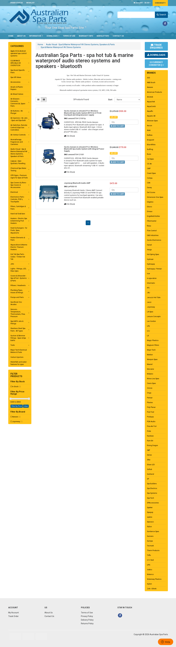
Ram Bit (150, 441)
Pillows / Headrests (18, 285)
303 (148, 78)
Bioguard (150, 140)
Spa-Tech (150, 498)
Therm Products (153, 550)
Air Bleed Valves (17, 94)
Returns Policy (87, 623)
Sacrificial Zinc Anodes (16, 303)
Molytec (150, 374)
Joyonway (17, 422)
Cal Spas (150, 159)
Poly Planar (151, 407)
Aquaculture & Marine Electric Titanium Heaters (19, 247)
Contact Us (118, 36)
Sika (148, 460)
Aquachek (151, 102)
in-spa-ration (152, 278)
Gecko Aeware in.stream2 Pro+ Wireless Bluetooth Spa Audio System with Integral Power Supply (84, 149)
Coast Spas (151, 173)
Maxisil (149, 364)
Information (36, 36)
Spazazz (150, 522)
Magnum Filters (153, 345)
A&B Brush (151, 82)
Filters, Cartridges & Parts (18, 207)
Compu (149, 178)
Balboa (149, 135)
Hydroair (150, 259)
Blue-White (151, 145)
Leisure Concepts (154, 316)
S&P (148, 450)
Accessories (15, 82)
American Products (154, 92)
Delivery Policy (87, 620)
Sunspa (150, 541)
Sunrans (150, 536)
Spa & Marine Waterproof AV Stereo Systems (61, 47)
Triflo (149, 555)
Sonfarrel (150, 474)
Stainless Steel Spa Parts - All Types (18, 329)
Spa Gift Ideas (16, 77)
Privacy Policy (87, 616)
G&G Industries (152, 235)
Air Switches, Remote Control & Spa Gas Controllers (19, 127)
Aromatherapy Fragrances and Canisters (17, 142)
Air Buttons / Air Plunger (17, 112)
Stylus (149, 527)
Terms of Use (69, 36)
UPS (148, 565)
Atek (149, 130)
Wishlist (30, 3)
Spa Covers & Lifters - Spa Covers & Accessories (19, 185)
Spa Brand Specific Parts (18, 71)
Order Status (16, 3)
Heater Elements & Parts (18, 239)
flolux (149, 226)
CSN (148, 183)
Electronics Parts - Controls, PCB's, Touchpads (18, 199)
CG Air (149, 164)
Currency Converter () (156, 63)
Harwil (149, 245)
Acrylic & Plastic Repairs (17, 88)
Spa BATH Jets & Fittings (17, 322)
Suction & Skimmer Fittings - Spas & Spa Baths (18, 338)
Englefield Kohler (153, 216)
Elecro (149, 207)
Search (161, 14)
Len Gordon (151, 321)
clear (26, 406)
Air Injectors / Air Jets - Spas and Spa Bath (19, 119)
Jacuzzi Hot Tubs (153, 297)
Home (10, 36)
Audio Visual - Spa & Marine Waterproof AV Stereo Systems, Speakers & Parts (19, 152)
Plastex (150, 403)
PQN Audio (151, 422)
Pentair (149, 398)
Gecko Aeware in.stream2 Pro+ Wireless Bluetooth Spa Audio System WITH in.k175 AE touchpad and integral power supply (82, 113)
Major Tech (151, 350)
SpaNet (149, 508)
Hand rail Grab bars (18, 214)
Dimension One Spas (155, 197)
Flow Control (152, 231)
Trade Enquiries (156, 46)
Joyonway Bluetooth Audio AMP (77, 183)
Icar (148, 274)
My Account (13, 612)
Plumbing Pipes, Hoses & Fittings (17, 291)
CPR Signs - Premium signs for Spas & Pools (19, 176)
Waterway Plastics (154, 579)
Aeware (16, 417)
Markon (150, 355)
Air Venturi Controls (18, 135)
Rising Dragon (152, 445)
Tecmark (150, 546)
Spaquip (150, 512)
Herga (149, 250)
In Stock (16, 387)
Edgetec (150, 202)
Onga (149, 393)
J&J (148, 293)
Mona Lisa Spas (153, 379)
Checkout (160, 3)
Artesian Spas (152, 121)
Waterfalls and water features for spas (19, 363)
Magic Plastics (152, 340)
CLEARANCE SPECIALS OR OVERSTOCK (16, 63)
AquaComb (151, 106)
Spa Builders (152, 484)
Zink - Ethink (151, 589)
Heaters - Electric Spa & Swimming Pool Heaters (19, 220)
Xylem (149, 584)
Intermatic (151, 283)
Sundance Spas (153, 531)
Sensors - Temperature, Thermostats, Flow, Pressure (18, 312)
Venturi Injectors (17, 357)
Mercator (150, 369)
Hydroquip (151, 264)
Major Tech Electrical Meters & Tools (19, 351)
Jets (12, 264)
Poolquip (150, 417)
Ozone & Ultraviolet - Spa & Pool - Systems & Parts (19, 278)
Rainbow (150, 436)
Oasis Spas (151, 383)
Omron (149, 388)
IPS (148, 288)
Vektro (149, 570)
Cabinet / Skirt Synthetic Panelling (18, 162)
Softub (149, 469)
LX (148, 336)
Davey (149, 188)
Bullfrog (150, 149)
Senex (149, 455)
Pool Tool (150, 412)
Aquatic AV (151, 116)
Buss (149, 154)
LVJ (148, 331)
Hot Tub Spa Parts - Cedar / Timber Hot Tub (18, 256)
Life (148, 326)
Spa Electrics (152, 488)
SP (148, 479)
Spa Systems (152, 493)
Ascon (149, 126)
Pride (149, 431)
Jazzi (149, 302)
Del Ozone (151, 192)
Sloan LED (151, 465)
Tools (13, 345)
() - (142, 3)
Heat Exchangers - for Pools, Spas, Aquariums (19, 230)
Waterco (150, 574)
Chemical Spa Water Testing (18, 169)
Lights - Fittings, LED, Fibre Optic (18, 270)
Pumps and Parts (17, 297)
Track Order (13, 616)
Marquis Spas (152, 359)
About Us (21, 36)
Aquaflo (150, 111)
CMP (149, 169)
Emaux (149, 211)
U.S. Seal (150, 560)
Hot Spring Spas (153, 254)
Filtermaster (151, 221)
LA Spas (150, 312)
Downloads (53, 36)
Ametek (150, 97)
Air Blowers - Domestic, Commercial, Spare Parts (18, 102)
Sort (110, 99)
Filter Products (16, 375)
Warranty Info (86, 36)
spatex (149, 517)
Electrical (14, 192)
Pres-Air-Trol (151, 426)
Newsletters (103, 36)
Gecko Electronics (154, 240)
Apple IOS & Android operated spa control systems (18, 53)
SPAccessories (153, 503)
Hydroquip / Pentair (154, 269)
